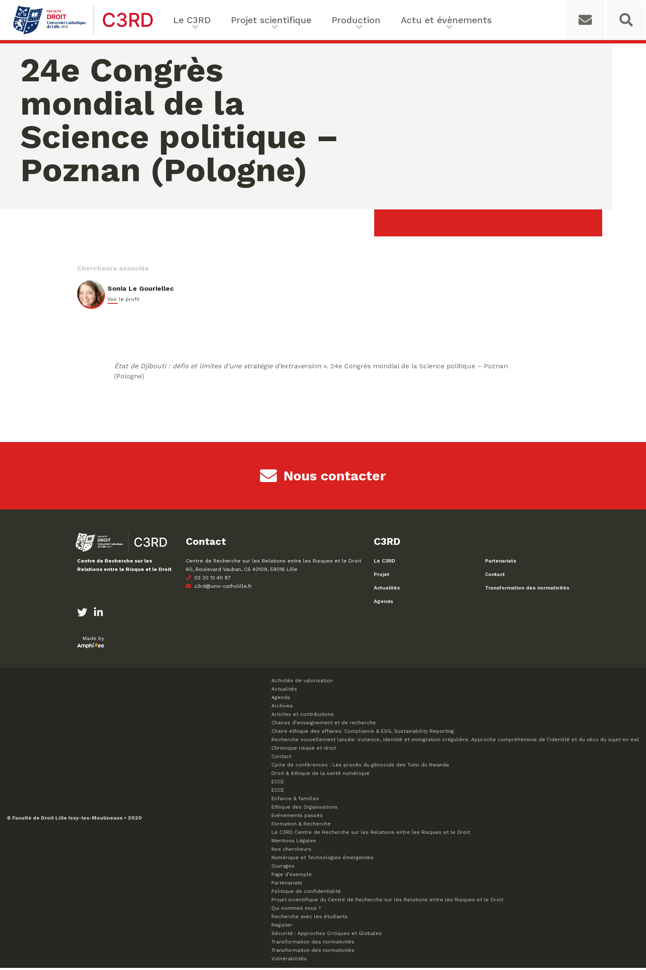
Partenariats (500, 563)
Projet (381, 576)
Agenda (383, 603)
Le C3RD (191, 20)
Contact (495, 576)
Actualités (387, 590)
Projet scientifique (261, 20)
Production (336, 20)
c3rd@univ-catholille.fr (219, 588)
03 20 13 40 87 (208, 580)
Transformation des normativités (527, 590)
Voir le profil (123, 301)
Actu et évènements (413, 20)
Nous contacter (323, 477)
